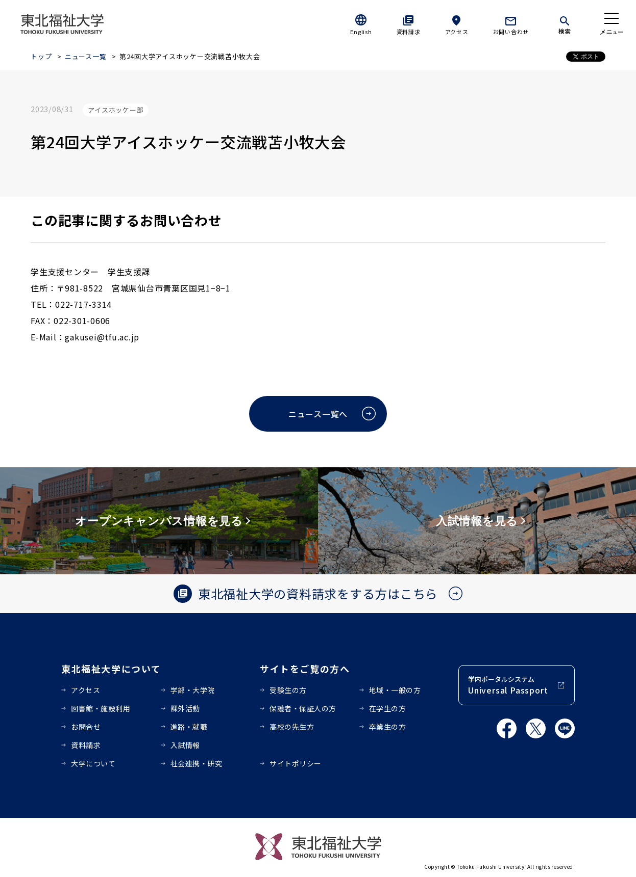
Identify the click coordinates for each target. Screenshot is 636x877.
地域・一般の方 (395, 690)
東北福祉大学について (111, 668)
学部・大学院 (192, 690)
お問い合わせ (511, 32)
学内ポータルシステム (508, 685)
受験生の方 (288, 690)
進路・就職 (189, 726)
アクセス (457, 32)
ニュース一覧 (86, 56)
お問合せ (86, 726)
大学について (93, 763)
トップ (41, 56)
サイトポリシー (296, 763)
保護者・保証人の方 (303, 708)
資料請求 (409, 32)
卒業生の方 (387, 726)
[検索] (564, 23)
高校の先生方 (292, 726)
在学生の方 (387, 708)
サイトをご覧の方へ (305, 668)
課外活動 (185, 708)
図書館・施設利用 (100, 708)
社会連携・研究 (196, 763)
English (361, 32)
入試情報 (185, 745)
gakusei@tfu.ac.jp (102, 337)
